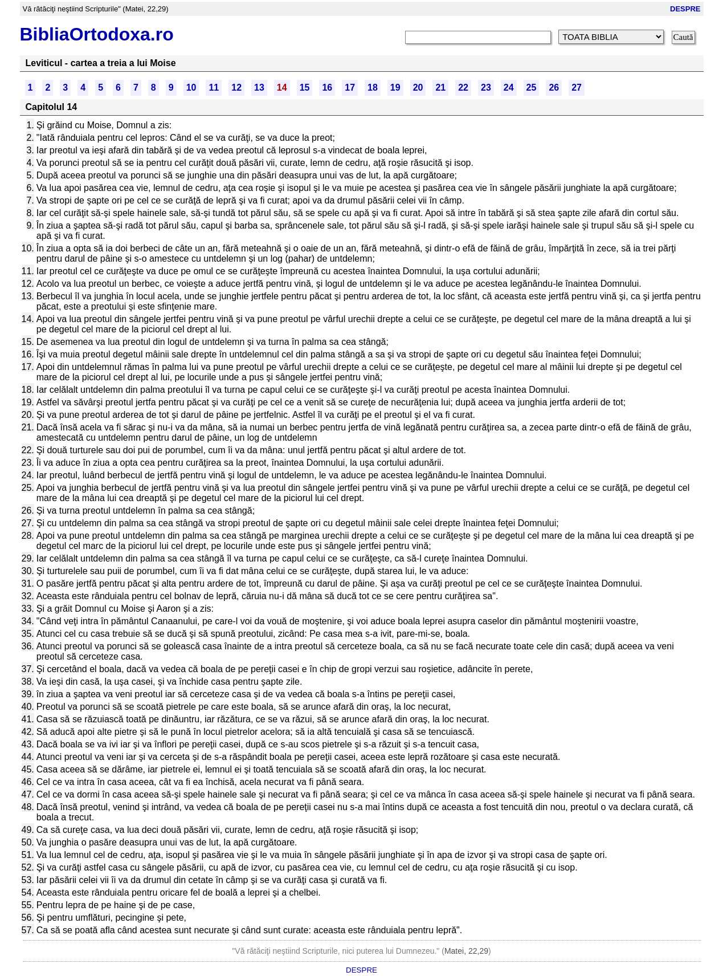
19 (395, 87)
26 (554, 87)
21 (440, 87)
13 (259, 87)
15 (305, 87)
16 (327, 87)
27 (576, 87)
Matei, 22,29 (466, 950)
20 (418, 87)
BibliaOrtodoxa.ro (97, 34)
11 (214, 87)
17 (350, 87)
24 (509, 87)
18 (372, 87)
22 (463, 87)
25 (531, 87)
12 (236, 87)
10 (191, 87)
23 (486, 87)
